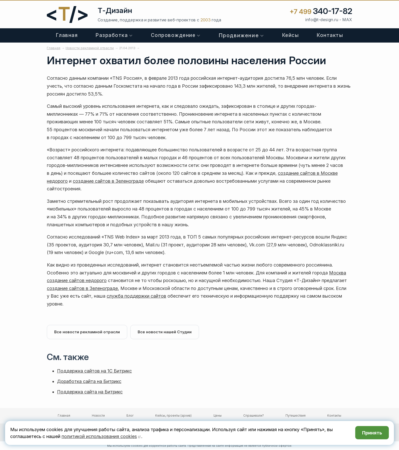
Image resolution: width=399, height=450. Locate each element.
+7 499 (321, 12)
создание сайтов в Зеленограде (108, 181)
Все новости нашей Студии (165, 331)
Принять (372, 432)
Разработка (112, 35)
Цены (217, 415)
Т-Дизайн (115, 10)
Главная (67, 35)
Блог (130, 415)
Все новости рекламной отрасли (87, 331)
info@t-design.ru (321, 19)
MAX (347, 19)
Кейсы (290, 35)
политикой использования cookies (99, 436)
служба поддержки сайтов (136, 296)
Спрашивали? (253, 415)
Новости (98, 415)
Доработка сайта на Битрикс (89, 381)
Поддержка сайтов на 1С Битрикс (94, 371)
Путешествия (296, 415)
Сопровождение (173, 35)
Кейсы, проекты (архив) (173, 415)
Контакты (330, 35)
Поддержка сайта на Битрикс (90, 391)
